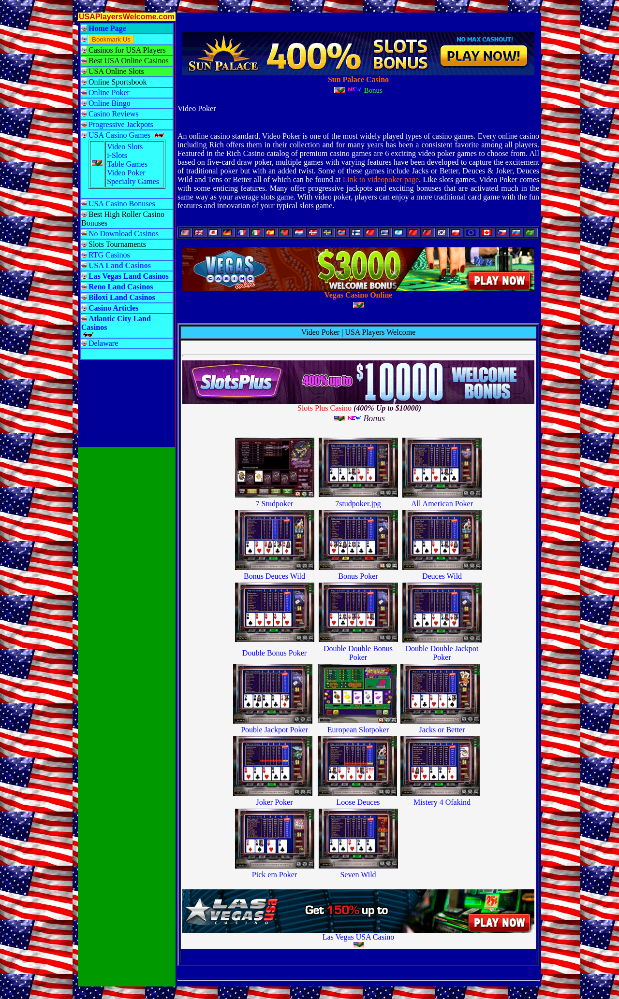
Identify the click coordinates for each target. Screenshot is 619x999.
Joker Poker (274, 802)
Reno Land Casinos (120, 287)
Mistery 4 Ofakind (442, 802)
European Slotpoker (358, 730)
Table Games (127, 164)
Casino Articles (113, 308)
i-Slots (117, 155)
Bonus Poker (358, 576)
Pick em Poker (274, 875)
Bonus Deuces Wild (274, 576)
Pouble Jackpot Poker (274, 730)
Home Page (107, 28)
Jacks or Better (442, 730)
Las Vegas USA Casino (359, 937)
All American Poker (442, 504)
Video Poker (126, 173)
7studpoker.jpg (358, 504)
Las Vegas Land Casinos (128, 276)
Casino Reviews (113, 114)
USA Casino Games (119, 135)
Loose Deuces (358, 802)
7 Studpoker (275, 504)
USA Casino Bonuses (121, 204)
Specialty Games (133, 181)
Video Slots (125, 147)
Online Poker (109, 92)
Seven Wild (358, 875)
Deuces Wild (442, 576)
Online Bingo (109, 103)
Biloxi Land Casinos (121, 297)
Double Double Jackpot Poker (441, 652)
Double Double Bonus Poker (358, 652)
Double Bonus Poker (274, 653)
